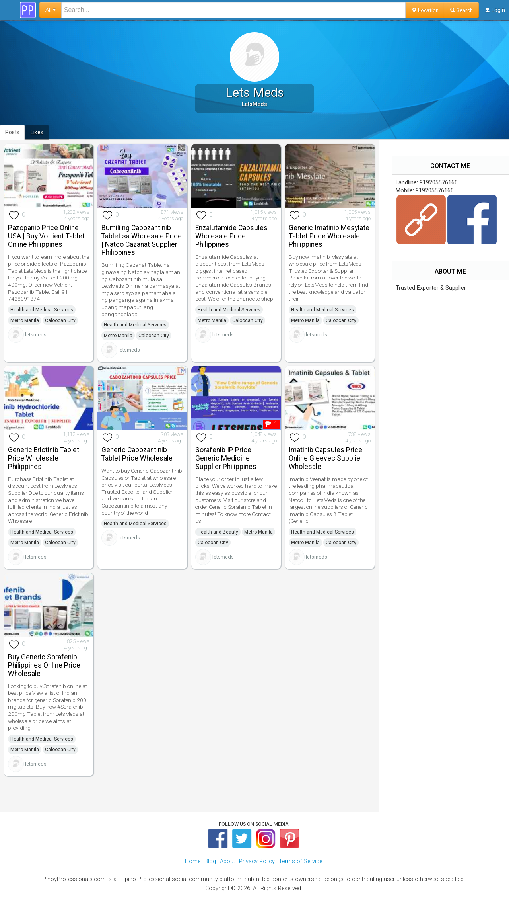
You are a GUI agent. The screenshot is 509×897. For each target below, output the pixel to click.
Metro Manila (24, 320)
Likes (37, 132)
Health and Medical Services (41, 310)
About (227, 861)
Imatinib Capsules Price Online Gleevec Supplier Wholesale (326, 458)
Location (425, 10)
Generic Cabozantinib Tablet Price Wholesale (137, 454)
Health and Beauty (218, 532)
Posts (12, 132)
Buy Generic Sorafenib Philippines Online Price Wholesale (44, 665)
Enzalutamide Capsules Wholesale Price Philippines (231, 236)
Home (192, 861)
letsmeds (36, 335)
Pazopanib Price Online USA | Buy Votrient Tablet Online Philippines (46, 236)
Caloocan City (60, 320)
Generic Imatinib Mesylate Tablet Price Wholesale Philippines (329, 236)
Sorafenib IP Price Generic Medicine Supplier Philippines (225, 458)
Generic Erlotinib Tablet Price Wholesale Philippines (43, 458)
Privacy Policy (257, 861)
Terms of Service (300, 861)
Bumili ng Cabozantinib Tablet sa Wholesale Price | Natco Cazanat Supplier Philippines (141, 240)
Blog (210, 861)
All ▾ (50, 10)
